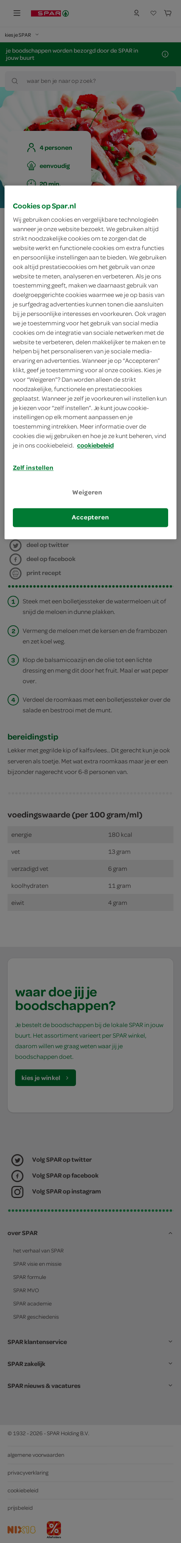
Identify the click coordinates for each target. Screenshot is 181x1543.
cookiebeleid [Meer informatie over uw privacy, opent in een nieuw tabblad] (95, 445)
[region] (90, 362)
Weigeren (87, 492)
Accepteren (90, 517)
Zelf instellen (33, 467)
